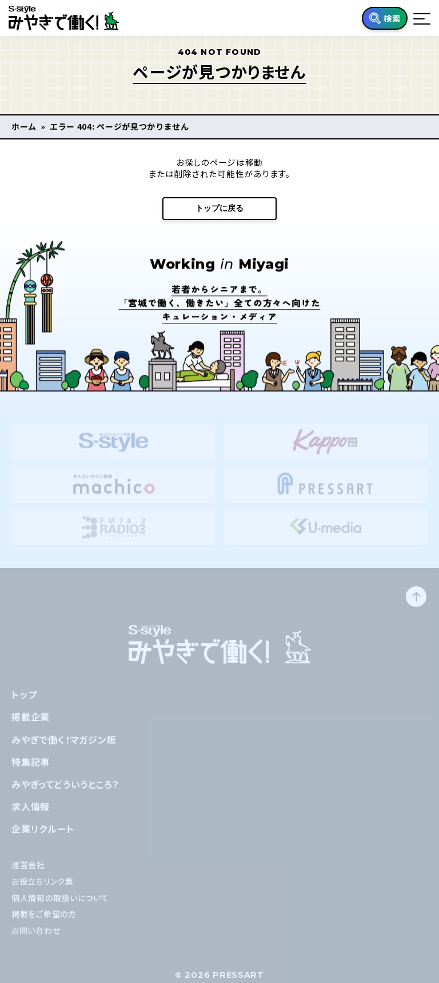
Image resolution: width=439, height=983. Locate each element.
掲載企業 (30, 725)
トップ (24, 702)
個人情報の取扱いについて (60, 905)
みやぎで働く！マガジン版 (64, 747)
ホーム (24, 126)
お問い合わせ (35, 938)
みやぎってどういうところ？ (65, 792)
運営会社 (28, 872)
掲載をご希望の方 (44, 922)
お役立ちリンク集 (42, 888)
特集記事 (30, 769)
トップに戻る (219, 208)
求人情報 (30, 814)
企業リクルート (42, 837)
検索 (392, 18)
